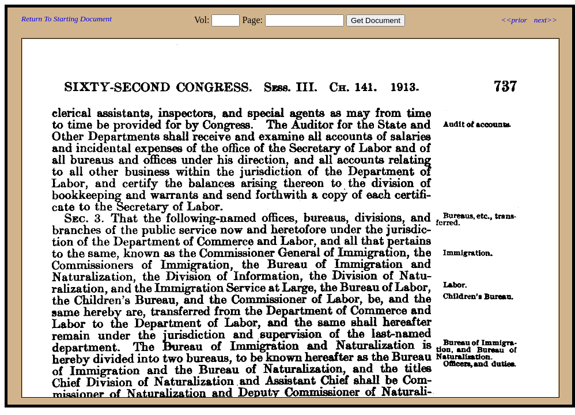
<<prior (514, 20)
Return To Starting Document (66, 18)
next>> (545, 20)
